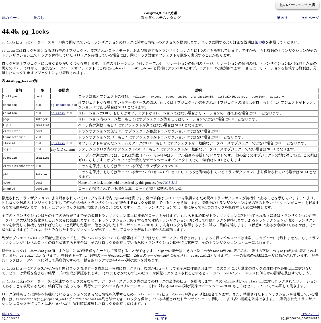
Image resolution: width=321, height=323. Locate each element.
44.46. (25, 31)
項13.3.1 (169, 182)
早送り (282, 18)
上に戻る (160, 319)
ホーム (160, 314)
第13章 (260, 42)
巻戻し (38, 18)
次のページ (310, 18)
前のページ (11, 18)
